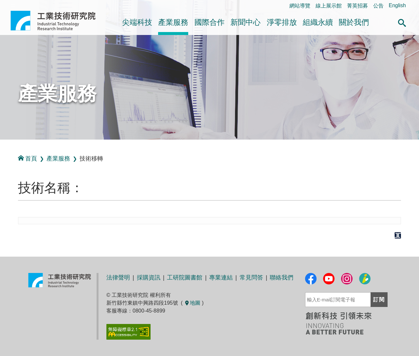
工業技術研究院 (57, 20)
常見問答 (251, 277)
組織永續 (318, 22)
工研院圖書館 (184, 277)
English (397, 5)
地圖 (192, 303)
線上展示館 (329, 5)
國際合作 (209, 22)
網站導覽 (299, 5)
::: (2, 146)
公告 (378, 5)
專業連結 (221, 277)
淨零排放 (282, 22)
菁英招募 (357, 5)
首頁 (27, 158)
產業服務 (173, 22)
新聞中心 (245, 22)
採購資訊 (148, 277)
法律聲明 (118, 277)
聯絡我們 (281, 277)
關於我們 (354, 22)
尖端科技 (137, 22)
